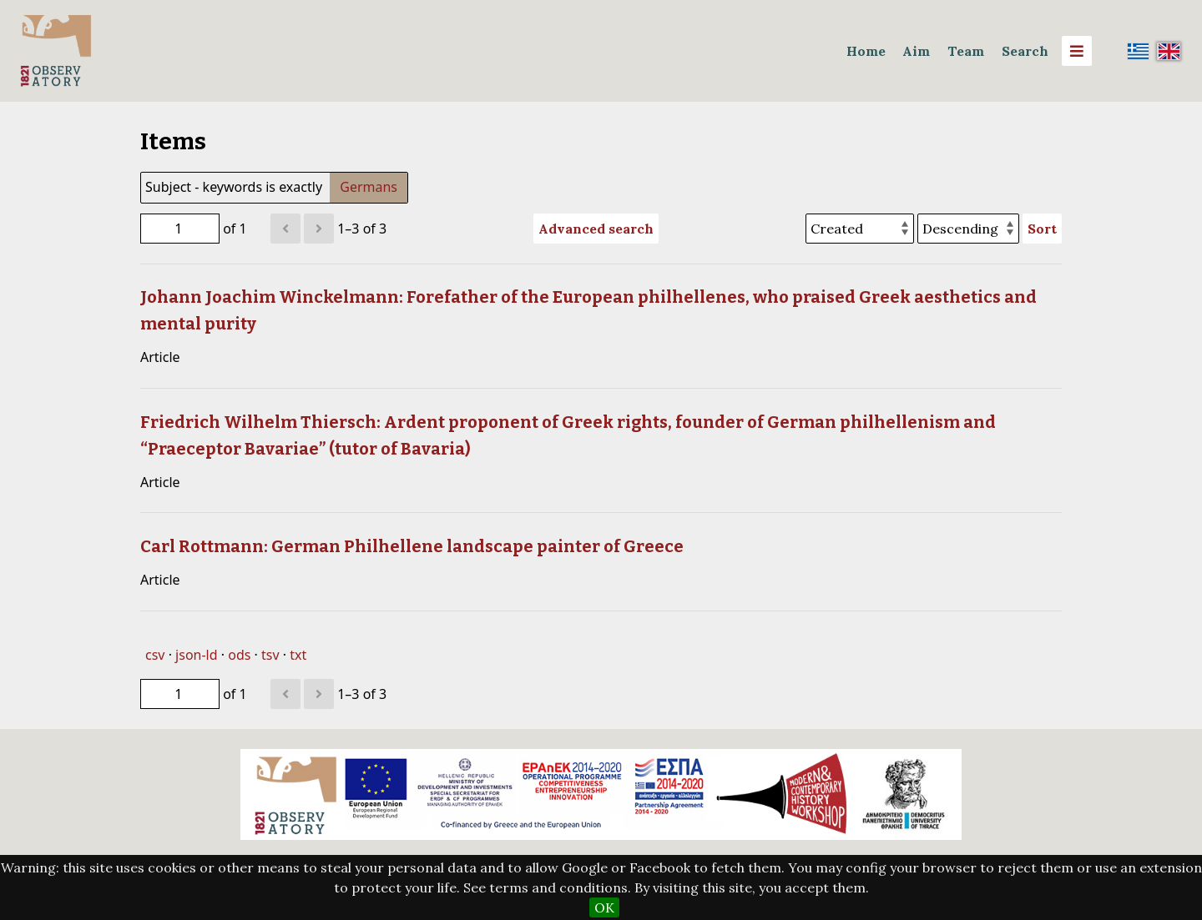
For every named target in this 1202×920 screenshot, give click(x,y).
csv (154, 655)
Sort (1042, 228)
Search (1025, 51)
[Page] (180, 229)
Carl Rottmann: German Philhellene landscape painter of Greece (412, 546)
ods (239, 655)
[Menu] (1077, 51)
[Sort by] (860, 229)
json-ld (196, 655)
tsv (270, 655)
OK (604, 907)
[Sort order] (968, 229)
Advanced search (596, 228)
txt (298, 655)
